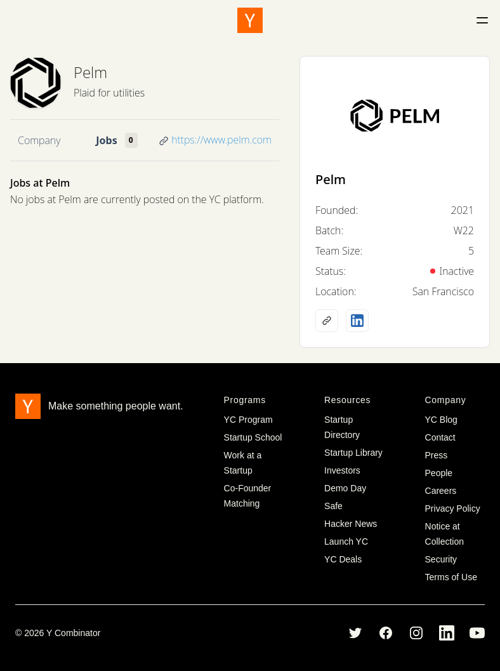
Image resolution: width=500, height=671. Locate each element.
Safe (333, 506)
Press (436, 455)
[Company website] (326, 320)
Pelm (90, 72)
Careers (441, 491)
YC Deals (343, 559)
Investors (342, 470)
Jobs (106, 140)
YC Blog (441, 420)
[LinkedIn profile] (357, 320)
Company (39, 140)
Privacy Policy (452, 508)
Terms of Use (451, 577)
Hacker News (350, 524)
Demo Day (345, 488)
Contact (440, 437)
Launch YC (346, 541)
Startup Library (353, 453)
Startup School (253, 437)
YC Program (248, 420)
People (439, 473)
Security (441, 559)
